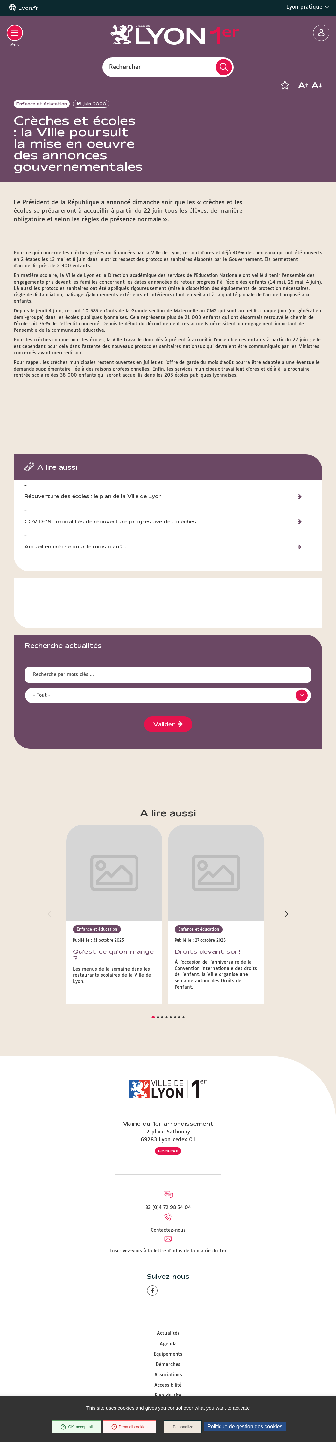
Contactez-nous (168, 1208)
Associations (168, 1353)
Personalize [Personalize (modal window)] (183, 1427)
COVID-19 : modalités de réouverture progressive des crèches (110, 534)
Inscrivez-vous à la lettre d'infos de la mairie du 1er (168, 1228)
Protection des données (168, 1394)
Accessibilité (168, 1363)
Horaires (168, 1128)
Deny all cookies (129, 1427)
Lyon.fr (28, 7)
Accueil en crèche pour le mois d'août (75, 559)
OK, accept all (76, 1427)
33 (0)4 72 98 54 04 (168, 1185)
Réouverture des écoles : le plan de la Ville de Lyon (93, 509)
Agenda (168, 1321)
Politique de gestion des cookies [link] (245, 1426)
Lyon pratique (307, 7)
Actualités (168, 1311)
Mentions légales (168, 1384)
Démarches (168, 1342)
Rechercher (125, 67)
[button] (285, 85)
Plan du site (168, 1373)
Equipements (168, 1332)
